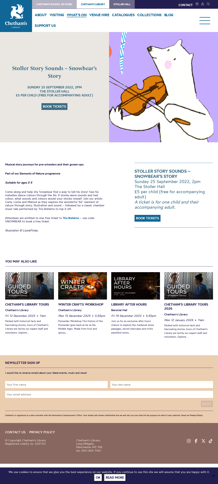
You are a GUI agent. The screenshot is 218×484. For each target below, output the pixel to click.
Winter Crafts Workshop (80, 304)
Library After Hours (129, 304)
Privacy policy (42, 432)
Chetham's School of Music (54, 4)
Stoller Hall (122, 4)
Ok (98, 477)
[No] (213, 476)
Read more (115, 477)
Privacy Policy (196, 415)
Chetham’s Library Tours (27, 304)
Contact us (15, 432)
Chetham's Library (16, 16)
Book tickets (54, 106)
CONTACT (185, 5)
